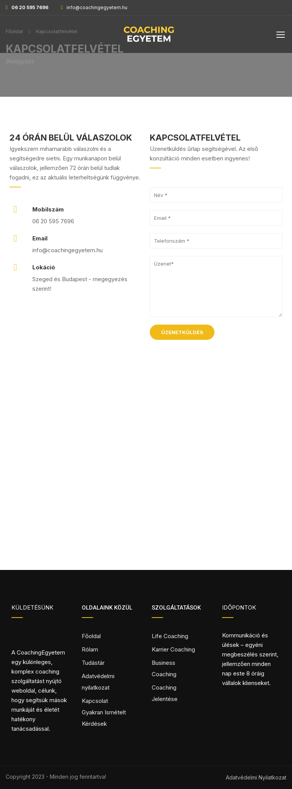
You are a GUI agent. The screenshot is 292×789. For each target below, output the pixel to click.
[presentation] (207, 362)
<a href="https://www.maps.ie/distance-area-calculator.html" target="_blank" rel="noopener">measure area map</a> (146, 486)
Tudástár (93, 662)
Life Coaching (170, 636)
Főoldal (91, 636)
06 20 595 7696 (29, 7)
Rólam (90, 649)
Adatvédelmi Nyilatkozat (256, 777)
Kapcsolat (95, 700)
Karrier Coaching (173, 649)
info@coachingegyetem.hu (97, 7)
